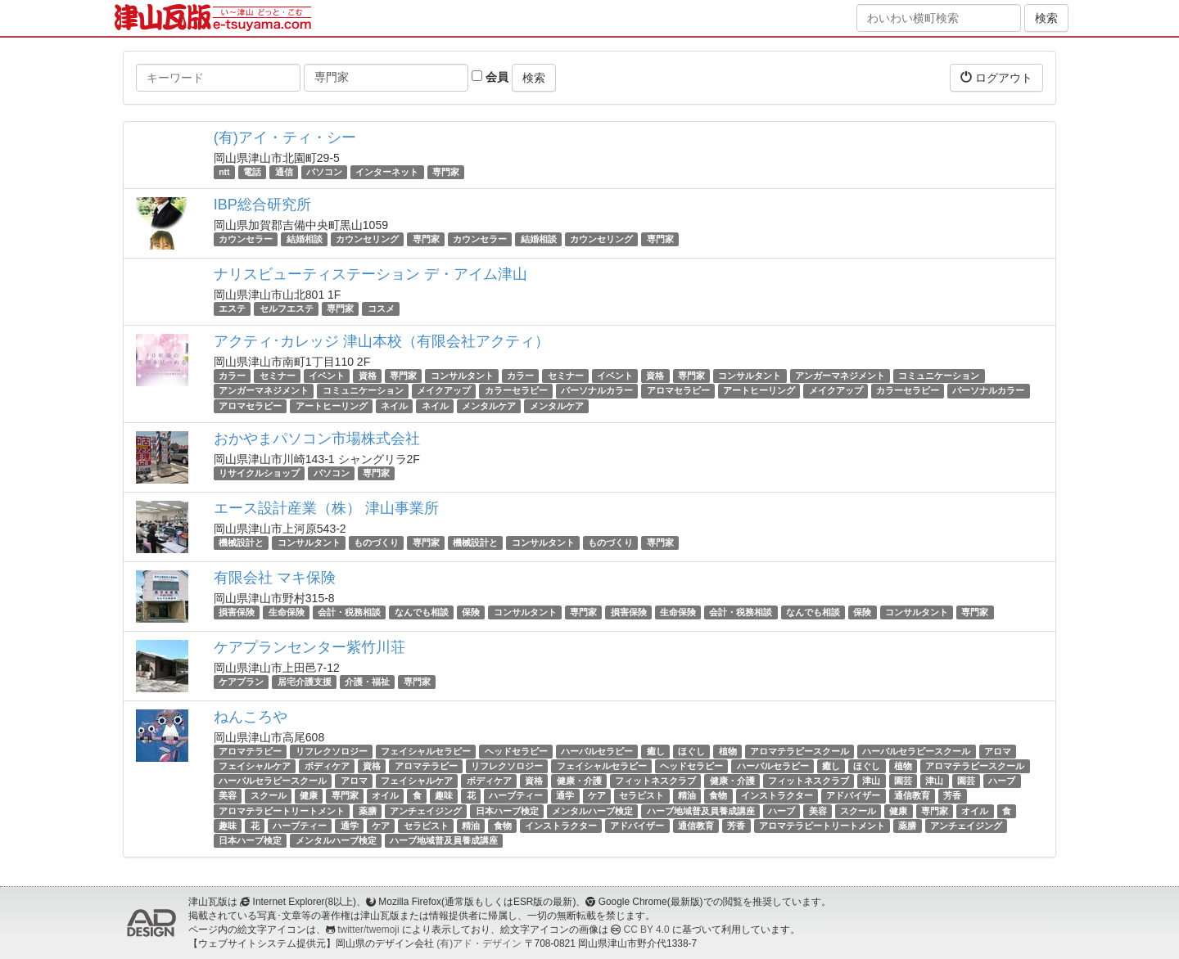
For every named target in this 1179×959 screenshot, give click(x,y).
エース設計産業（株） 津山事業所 (326, 508)
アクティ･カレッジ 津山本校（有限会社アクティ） (381, 341)
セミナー (278, 375)
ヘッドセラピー (516, 751)
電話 (252, 172)
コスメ (381, 308)
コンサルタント (462, 375)
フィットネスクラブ (655, 781)
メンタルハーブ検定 (592, 811)
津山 (871, 781)
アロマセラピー (678, 391)
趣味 (444, 795)
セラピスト (641, 795)
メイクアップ (444, 391)
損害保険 (237, 612)
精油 (687, 795)
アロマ (997, 751)
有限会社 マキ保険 (275, 578)
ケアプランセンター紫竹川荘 (309, 647)
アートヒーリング (759, 391)
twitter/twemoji (368, 929)
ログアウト (996, 77)
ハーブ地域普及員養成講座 (701, 811)
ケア (597, 795)
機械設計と (241, 542)
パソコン (324, 172)
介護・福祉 (367, 682)
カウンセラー (246, 239)
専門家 (445, 172)
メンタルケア (489, 406)
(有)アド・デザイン (479, 943)
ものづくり (376, 542)
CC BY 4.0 (647, 929)
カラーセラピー (516, 391)
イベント (327, 375)
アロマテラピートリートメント (282, 811)
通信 (284, 172)
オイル (385, 795)
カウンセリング (367, 239)
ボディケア (327, 766)
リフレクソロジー (332, 751)
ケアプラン (241, 682)
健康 (309, 795)
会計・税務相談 (349, 612)
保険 (471, 612)
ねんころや (250, 717)
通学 (565, 795)
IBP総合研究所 (262, 204)
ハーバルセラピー (597, 751)
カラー (232, 375)
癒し (656, 751)
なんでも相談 (422, 612)
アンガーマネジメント (840, 375)
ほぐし (691, 751)
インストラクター (777, 795)
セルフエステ (287, 308)
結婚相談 (305, 239)
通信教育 (912, 795)
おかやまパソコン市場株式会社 (317, 438)
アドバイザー (853, 795)
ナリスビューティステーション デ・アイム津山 (370, 274)
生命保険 (287, 612)
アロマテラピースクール (799, 751)
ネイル (394, 406)
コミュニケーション (938, 375)
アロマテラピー (250, 751)
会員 (490, 76)
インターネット (386, 172)
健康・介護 (579, 781)
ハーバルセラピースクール (916, 751)
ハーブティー (516, 795)
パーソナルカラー (597, 391)
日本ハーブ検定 (507, 811)
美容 (228, 795)
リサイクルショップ (259, 473)
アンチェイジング (426, 811)
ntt (224, 172)
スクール (269, 795)
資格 (368, 375)
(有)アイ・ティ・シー (285, 137)
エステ (232, 308)
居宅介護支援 (305, 682)
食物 (718, 795)
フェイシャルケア (255, 766)
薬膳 (368, 811)
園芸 (903, 781)
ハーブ (1001, 781)
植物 (728, 751)
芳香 (952, 795)
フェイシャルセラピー (426, 751)
